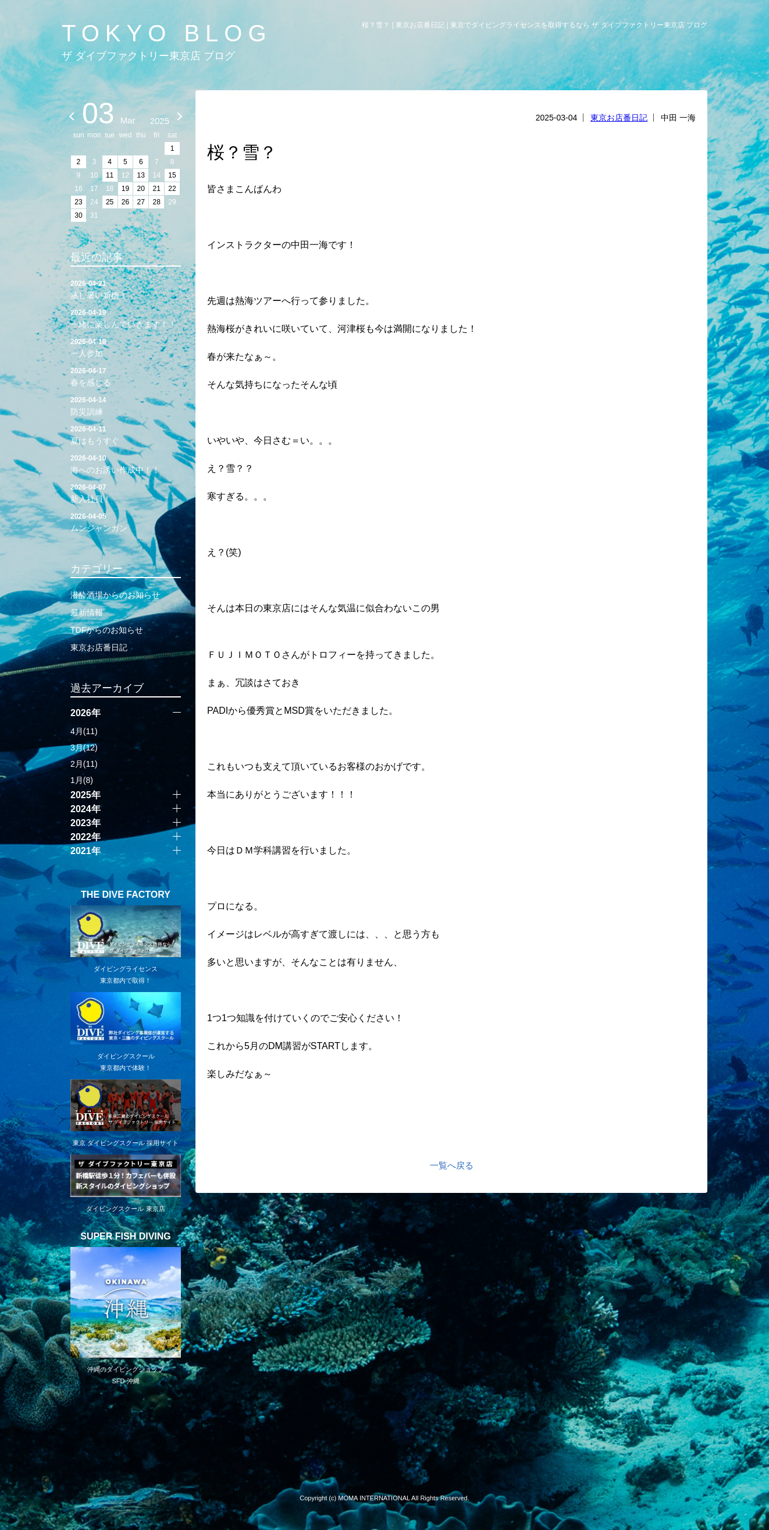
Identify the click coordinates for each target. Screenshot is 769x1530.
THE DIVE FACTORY (125, 894)
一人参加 (125, 347)
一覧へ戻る (451, 1165)
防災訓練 (125, 405)
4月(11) (84, 731)
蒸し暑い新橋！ (125, 289)
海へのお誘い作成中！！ (125, 463)
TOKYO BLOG (167, 33)
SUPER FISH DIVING (125, 1236)
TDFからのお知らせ (106, 630)
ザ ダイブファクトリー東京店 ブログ (148, 56)
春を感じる (125, 376)
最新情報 (86, 612)
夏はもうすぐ (125, 434)
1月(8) (81, 780)
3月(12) (84, 747)
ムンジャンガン (125, 522)
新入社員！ (125, 492)
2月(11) (84, 763)
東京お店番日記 (618, 117)
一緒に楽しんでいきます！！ (125, 318)
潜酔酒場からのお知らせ (115, 595)
